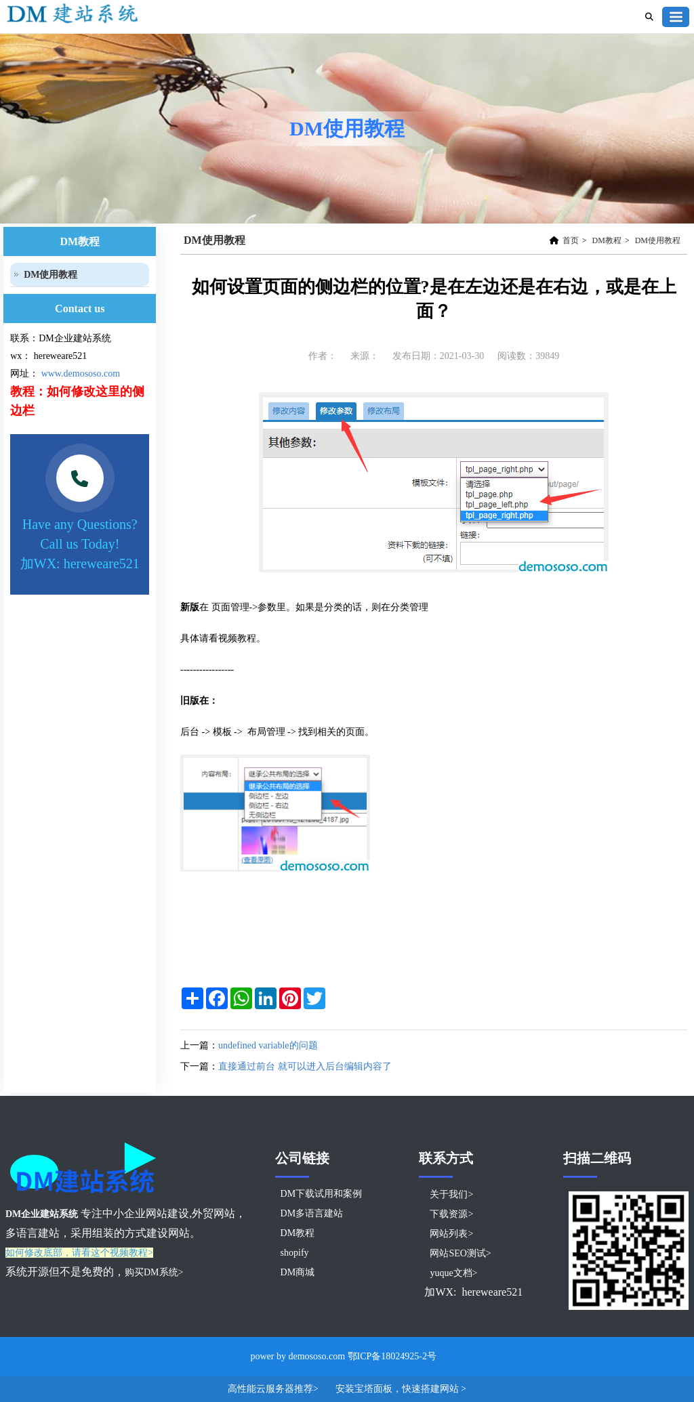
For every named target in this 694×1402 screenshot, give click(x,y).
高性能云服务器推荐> (274, 1389)
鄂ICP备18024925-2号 (392, 1356)
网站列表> (451, 1234)
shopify (295, 1253)
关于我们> (451, 1194)
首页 (571, 240)
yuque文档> (453, 1273)
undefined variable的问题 (268, 1045)
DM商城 (298, 1272)
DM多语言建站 (312, 1213)
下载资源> (451, 1214)
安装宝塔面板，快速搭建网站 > (400, 1389)
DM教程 (606, 240)
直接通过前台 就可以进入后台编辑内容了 (305, 1066)
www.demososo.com (81, 373)
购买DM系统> (154, 1272)
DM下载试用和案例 (322, 1194)
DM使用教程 (657, 240)
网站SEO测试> (460, 1253)
